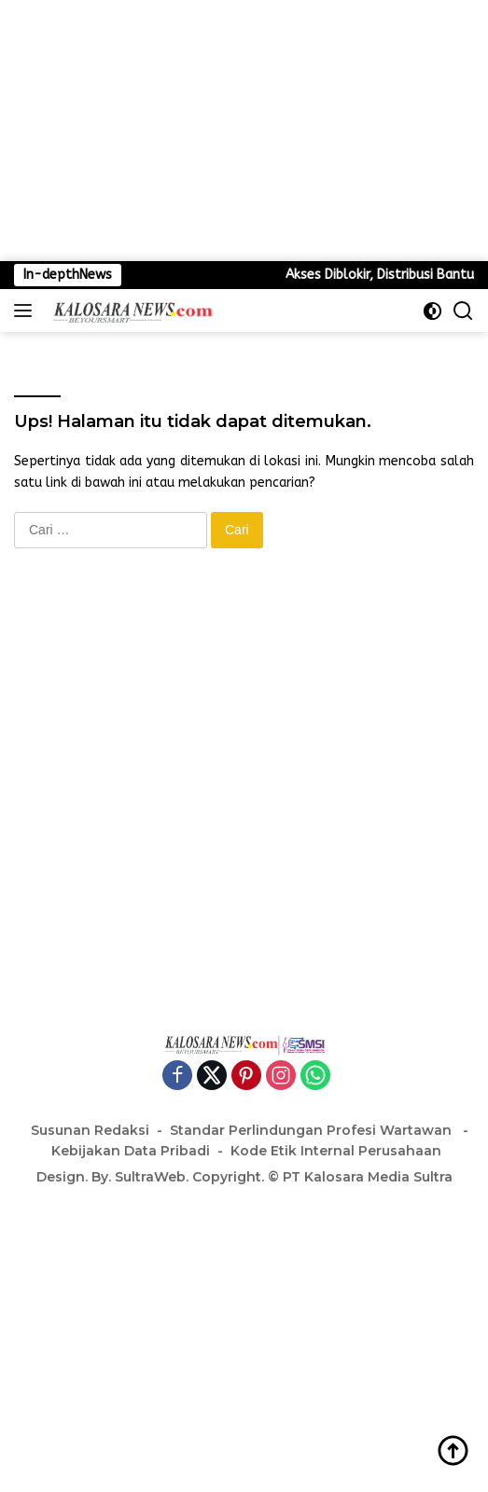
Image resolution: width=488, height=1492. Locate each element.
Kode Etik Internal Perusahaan (335, 1150)
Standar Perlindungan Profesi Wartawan (312, 1130)
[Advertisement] (244, 130)
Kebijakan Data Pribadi (130, 1150)
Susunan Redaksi (90, 1130)
